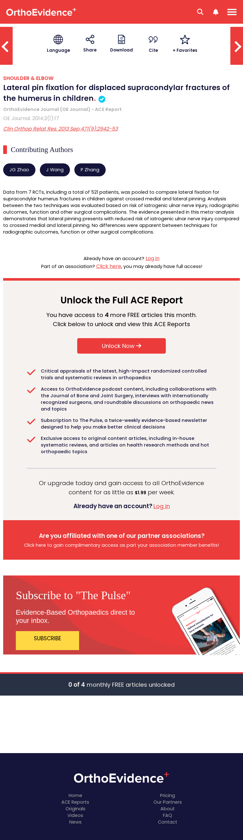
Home (75, 795)
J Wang (55, 170)
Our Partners (167, 802)
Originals (75, 809)
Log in (152, 258)
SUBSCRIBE (47, 638)
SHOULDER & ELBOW (28, 78)
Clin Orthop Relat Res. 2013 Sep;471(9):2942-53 (60, 128)
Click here (108, 266)
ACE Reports (75, 802)
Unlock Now (121, 346)
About (167, 809)
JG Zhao (19, 170)
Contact (167, 822)
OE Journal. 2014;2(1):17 (31, 118)
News (75, 822)
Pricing (167, 795)
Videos (75, 815)
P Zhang (90, 170)
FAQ (167, 815)
